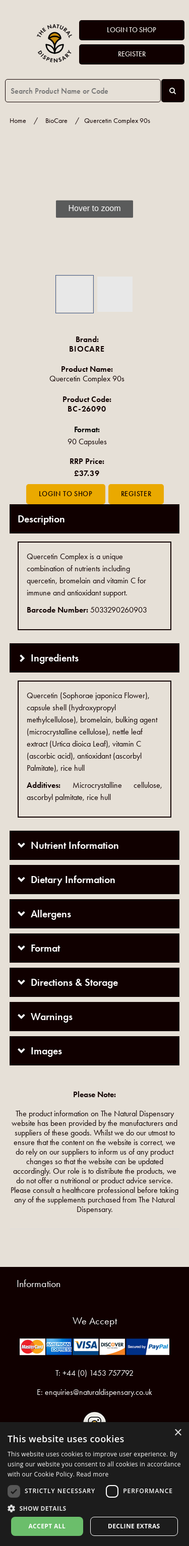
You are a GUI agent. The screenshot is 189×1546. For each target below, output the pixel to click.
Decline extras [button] (134, 1526)
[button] (25, 209)
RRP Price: (87, 461)
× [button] (177, 1433)
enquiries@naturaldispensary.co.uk (98, 1392)
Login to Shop (131, 30)
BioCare (56, 120)
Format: (87, 429)
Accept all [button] (47, 1526)
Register (132, 54)
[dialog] (94, 1484)
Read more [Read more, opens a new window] (93, 1474)
